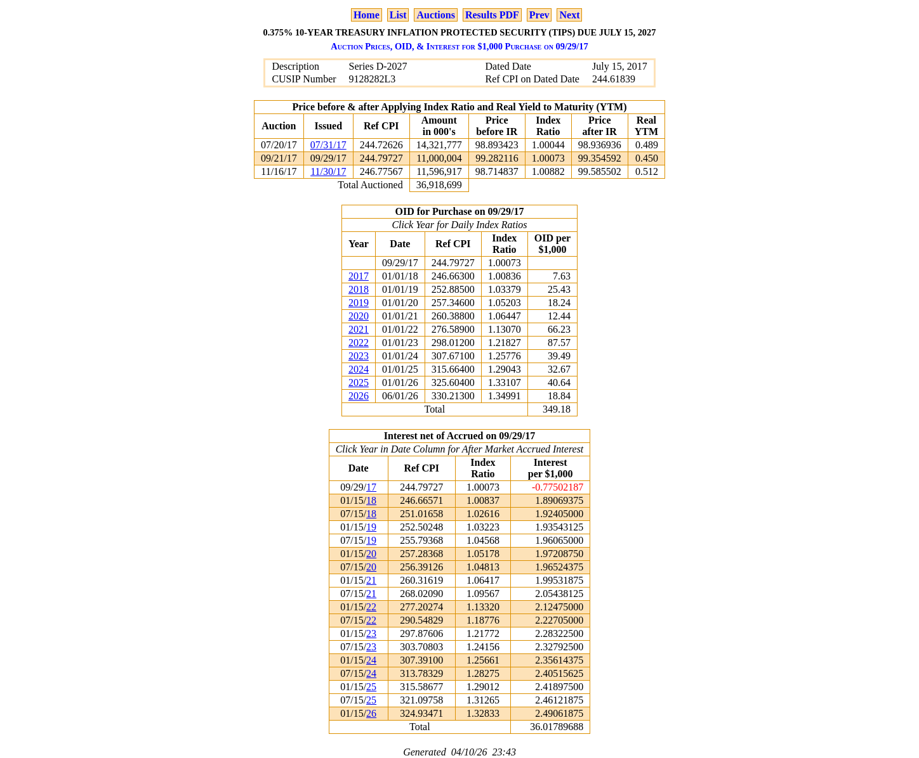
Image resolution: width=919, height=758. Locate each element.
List (398, 15)
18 (371, 500)
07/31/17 (328, 144)
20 (371, 553)
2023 (358, 355)
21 (371, 580)
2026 (358, 395)
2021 (358, 329)
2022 (358, 342)
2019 (358, 302)
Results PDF (492, 15)
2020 (358, 316)
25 (371, 686)
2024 (358, 369)
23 (371, 633)
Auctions (435, 15)
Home (367, 15)
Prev (539, 15)
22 (371, 606)
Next (569, 15)
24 (371, 660)
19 (371, 527)
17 (371, 487)
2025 (358, 382)
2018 (358, 289)
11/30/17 (328, 171)
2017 (358, 276)
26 (371, 713)
